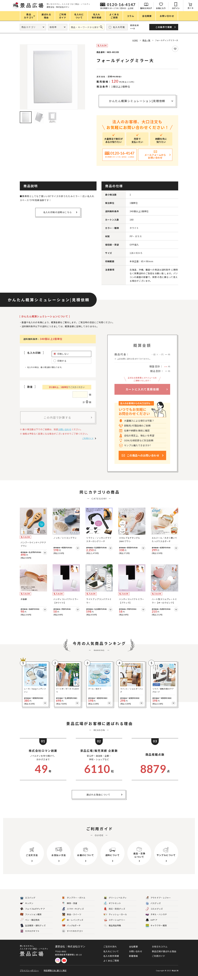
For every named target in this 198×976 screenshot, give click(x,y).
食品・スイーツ (71, 914)
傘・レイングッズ (72, 920)
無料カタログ (146, 8)
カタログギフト (29, 931)
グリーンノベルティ (115, 897)
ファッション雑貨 (30, 914)
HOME (135, 40)
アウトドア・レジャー (158, 897)
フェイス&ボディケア (32, 909)
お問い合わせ (64, 429)
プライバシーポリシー (29, 970)
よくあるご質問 (111, 960)
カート (190, 7)
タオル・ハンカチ (156, 914)
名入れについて (111, 951)
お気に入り (161, 8)
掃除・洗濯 (69, 903)
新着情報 (133, 955)
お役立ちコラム (159, 946)
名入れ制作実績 (111, 955)
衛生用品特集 (112, 925)
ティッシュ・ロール (115, 914)
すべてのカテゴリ (72, 931)
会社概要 (133, 946)
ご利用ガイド (88, 438)
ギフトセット (112, 903)
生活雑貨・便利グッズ (33, 925)
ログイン (176, 8)
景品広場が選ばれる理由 (164, 951)
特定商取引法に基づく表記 (55, 970)
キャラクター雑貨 (156, 925)
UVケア (151, 920)
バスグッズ (153, 903)
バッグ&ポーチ (71, 925)
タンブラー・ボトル (73, 897)
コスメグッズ (154, 909)
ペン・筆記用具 (29, 920)
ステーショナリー (114, 920)
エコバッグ (27, 897)
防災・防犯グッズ (114, 909)
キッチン (26, 903)
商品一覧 (146, 40)
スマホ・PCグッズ (73, 909)
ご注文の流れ (110, 946)
